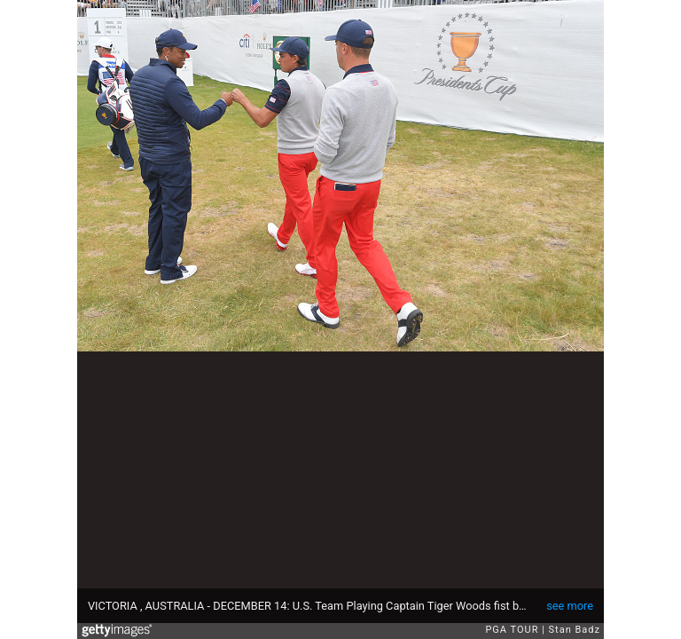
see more (569, 605)
